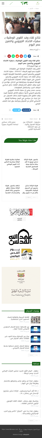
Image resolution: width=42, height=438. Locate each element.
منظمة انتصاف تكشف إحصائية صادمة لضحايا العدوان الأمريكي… (16, 347)
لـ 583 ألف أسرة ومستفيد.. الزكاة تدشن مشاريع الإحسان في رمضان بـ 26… (20, 392)
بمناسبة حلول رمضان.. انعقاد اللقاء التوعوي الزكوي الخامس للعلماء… (23, 402)
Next (29, 197)
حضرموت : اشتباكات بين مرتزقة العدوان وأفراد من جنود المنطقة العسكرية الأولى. (31, 125)
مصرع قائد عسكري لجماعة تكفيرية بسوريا (10, 123)
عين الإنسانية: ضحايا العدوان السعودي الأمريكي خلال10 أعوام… (16, 327)
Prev (35, 197)
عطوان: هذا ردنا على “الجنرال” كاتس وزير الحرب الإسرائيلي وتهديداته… (21, 412)
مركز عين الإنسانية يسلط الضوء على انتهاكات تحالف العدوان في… (17, 337)
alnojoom (26, 434)
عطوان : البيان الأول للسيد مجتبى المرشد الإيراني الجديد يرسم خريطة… (20, 372)
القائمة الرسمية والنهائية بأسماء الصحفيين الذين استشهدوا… (18, 318)
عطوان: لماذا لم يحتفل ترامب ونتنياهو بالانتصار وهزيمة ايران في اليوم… (21, 382)
